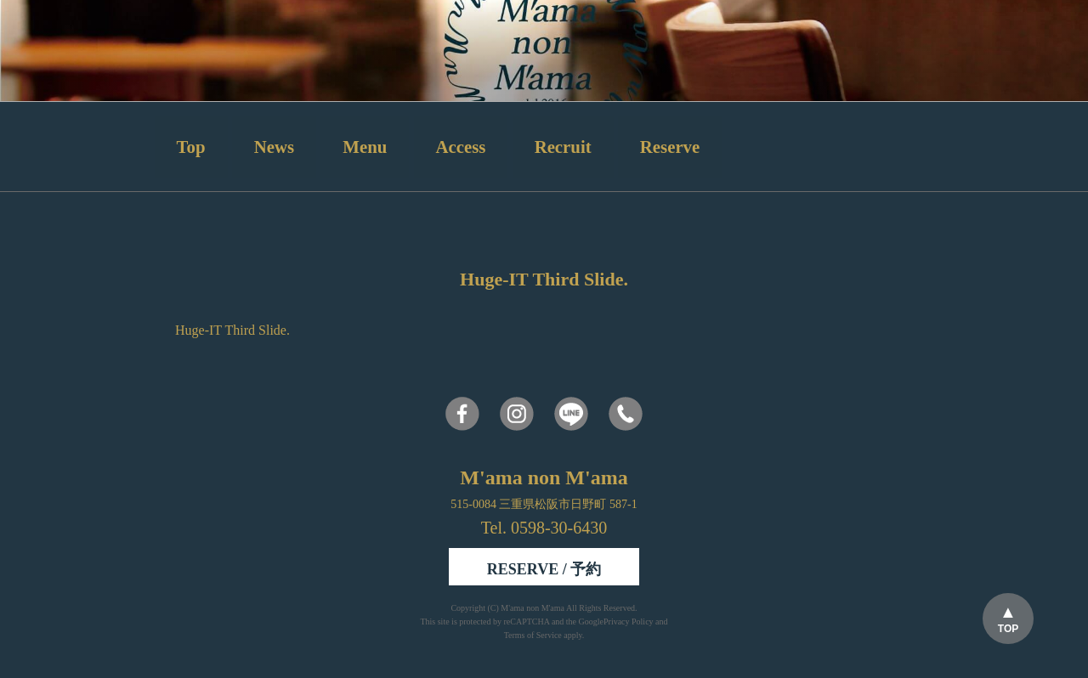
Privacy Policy (629, 621)
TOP (1008, 629)
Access (461, 146)
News (274, 146)
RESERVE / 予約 (544, 569)
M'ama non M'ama (533, 608)
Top (191, 146)
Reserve (670, 146)
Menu (365, 146)
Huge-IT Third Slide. (232, 330)
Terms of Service (533, 635)
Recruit (563, 146)
